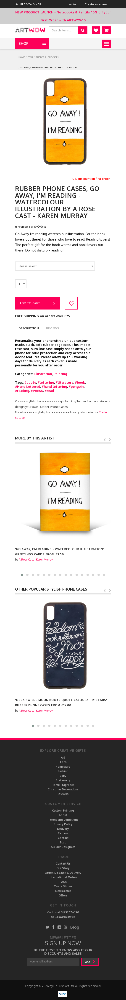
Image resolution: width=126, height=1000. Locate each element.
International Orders (63, 877)
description (28, 328)
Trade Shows (63, 886)
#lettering (46, 382)
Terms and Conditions (63, 819)
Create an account (97, 4)
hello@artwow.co (63, 917)
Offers (63, 895)
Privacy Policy (63, 824)
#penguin (76, 386)
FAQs (63, 881)
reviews (52, 328)
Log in (72, 4)
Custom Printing (63, 810)
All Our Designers (63, 847)
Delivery (63, 828)
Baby (63, 775)
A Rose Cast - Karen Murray (36, 559)
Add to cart (37, 303)
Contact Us (63, 863)
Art (63, 757)
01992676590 (30, 4)
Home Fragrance (63, 785)
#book (80, 382)
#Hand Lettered (27, 386)
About (63, 815)
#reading (22, 391)
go (90, 962)
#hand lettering (54, 386)
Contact (63, 838)
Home (21, 57)
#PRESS (37, 391)
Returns (63, 833)
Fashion (63, 771)
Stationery (63, 780)
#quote (30, 382)
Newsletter (63, 891)
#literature (64, 382)
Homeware (63, 766)
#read (49, 391)
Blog (63, 842)
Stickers (63, 794)
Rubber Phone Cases (47, 57)
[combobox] (55, 266)
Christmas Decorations (63, 789)
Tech (30, 57)
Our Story (63, 868)
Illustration (43, 374)
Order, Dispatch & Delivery (63, 872)
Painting (60, 374)
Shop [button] (23, 43)
